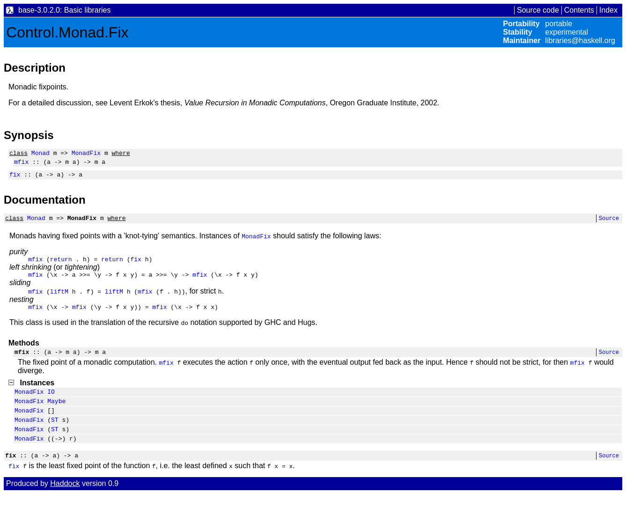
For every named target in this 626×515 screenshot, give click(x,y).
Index (608, 10)
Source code (538, 10)
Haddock (65, 504)
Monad (40, 154)
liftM (59, 299)
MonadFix (86, 154)
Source (609, 224)
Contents (579, 10)
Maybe (56, 415)
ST (55, 436)
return (61, 266)
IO (51, 404)
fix (14, 178)
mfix (21, 164)
